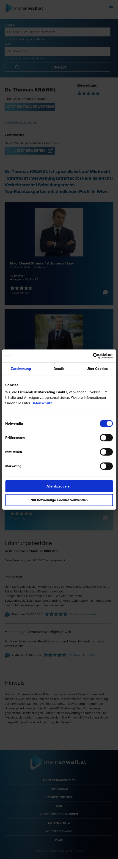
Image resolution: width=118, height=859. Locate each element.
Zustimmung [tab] (21, 368)
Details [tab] (59, 368)
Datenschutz (41, 403)
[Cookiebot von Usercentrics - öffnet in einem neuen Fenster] (93, 356)
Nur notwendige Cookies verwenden (59, 500)
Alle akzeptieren (59, 486)
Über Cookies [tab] (97, 368)
